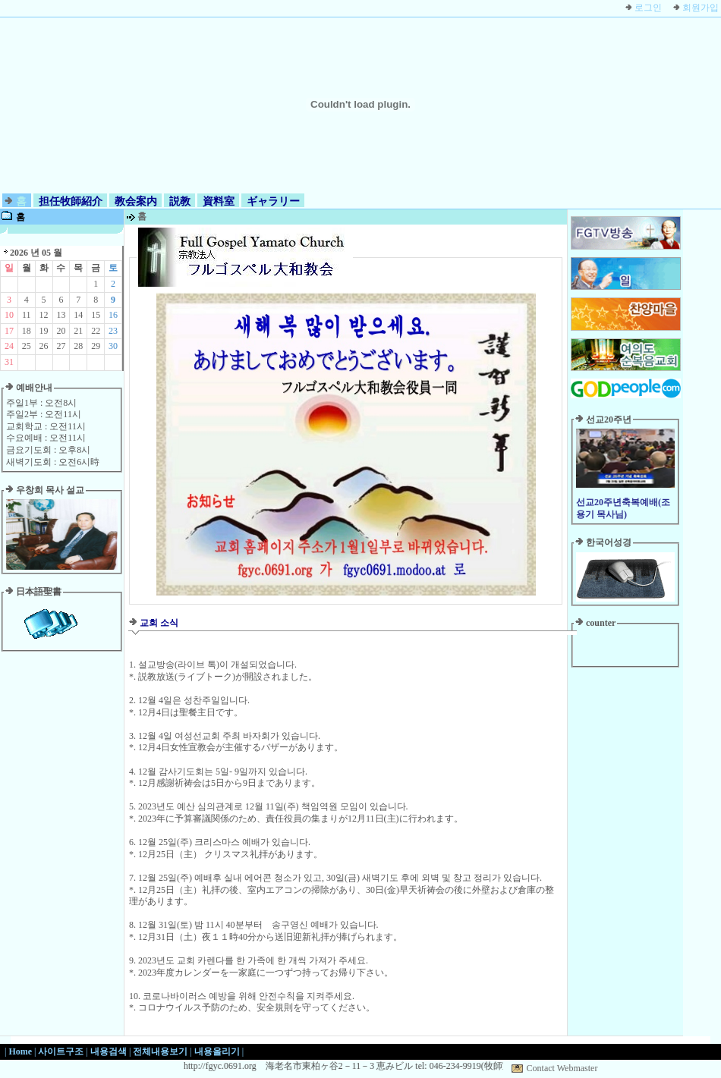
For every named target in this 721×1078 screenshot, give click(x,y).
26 (44, 346)
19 (44, 330)
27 (60, 346)
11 (26, 315)
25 (26, 346)
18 (26, 330)
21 (78, 330)
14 (78, 315)
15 (95, 315)
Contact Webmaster (562, 1068)
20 (60, 330)
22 (95, 330)
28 (78, 346)
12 (44, 315)
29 (95, 346)
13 (60, 315)
